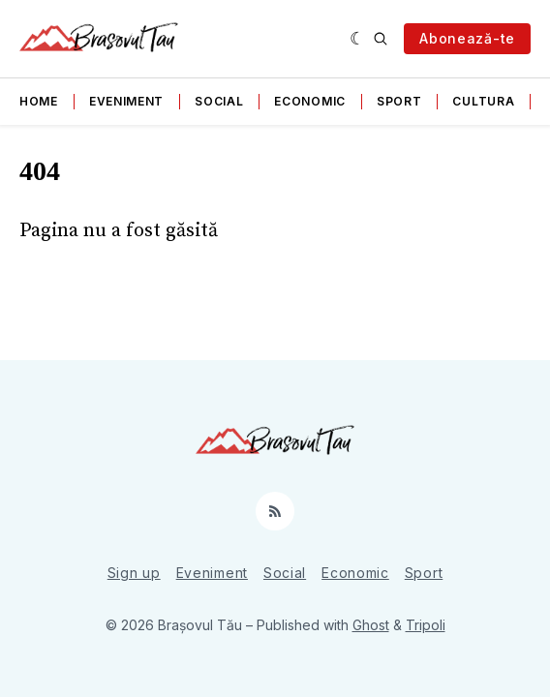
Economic (310, 101)
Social (219, 101)
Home (38, 101)
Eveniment (126, 101)
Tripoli (425, 625)
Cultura (483, 101)
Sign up (134, 572)
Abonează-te (467, 38)
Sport (399, 101)
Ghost (370, 625)
